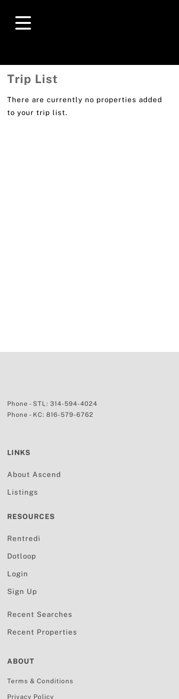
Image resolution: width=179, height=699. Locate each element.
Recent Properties (42, 632)
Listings (22, 492)
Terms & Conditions (40, 681)
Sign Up (22, 591)
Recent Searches (40, 614)
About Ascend (34, 474)
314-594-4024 (73, 403)
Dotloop (21, 556)
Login (17, 574)
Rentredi (24, 538)
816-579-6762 (70, 414)
